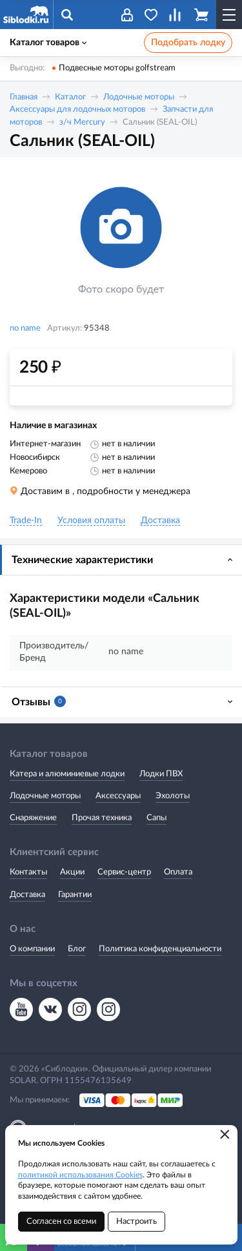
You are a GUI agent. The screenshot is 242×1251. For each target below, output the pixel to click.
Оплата (178, 872)
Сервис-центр (124, 872)
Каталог (70, 97)
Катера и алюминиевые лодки (67, 774)
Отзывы (39, 701)
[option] (121, 241)
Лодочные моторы (138, 97)
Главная (23, 97)
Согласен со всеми (61, 1221)
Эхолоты (173, 796)
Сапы (156, 818)
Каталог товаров (48, 42)
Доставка (27, 895)
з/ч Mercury (82, 122)
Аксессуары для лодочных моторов (77, 109)
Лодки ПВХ (161, 774)
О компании (32, 949)
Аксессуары (118, 796)
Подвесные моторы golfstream (117, 68)
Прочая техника (102, 818)
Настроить (136, 1221)
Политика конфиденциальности (160, 949)
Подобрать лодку (188, 42)
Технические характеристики (82, 560)
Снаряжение (33, 818)
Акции (72, 872)
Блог (77, 949)
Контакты (28, 872)
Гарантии (75, 895)
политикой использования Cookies (80, 1175)
